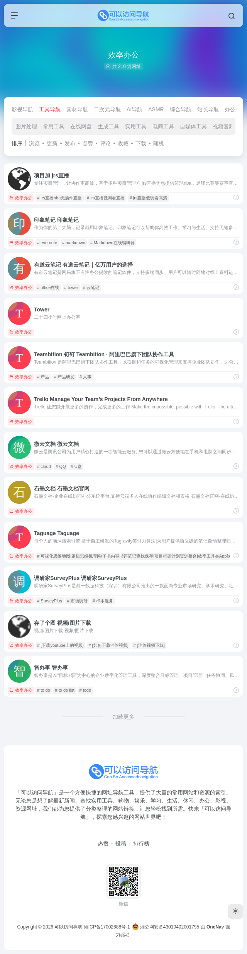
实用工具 (136, 126)
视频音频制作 (229, 126)
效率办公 (20, 198)
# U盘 (76, 466)
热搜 (103, 843)
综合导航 (180, 109)
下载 (140, 143)
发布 (69, 143)
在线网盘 (81, 126)
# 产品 (43, 376)
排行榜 (141, 843)
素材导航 (77, 109)
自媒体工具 (193, 126)
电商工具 (163, 126)
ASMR (156, 109)
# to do (43, 690)
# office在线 (48, 287)
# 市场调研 (77, 601)
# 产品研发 (64, 376)
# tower (71, 287)
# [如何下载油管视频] (108, 645)
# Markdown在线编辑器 (112, 242)
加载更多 (123, 717)
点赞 (87, 143)
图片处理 (26, 126)
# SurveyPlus (49, 601)
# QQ (61, 466)
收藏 (123, 143)
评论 (105, 143)
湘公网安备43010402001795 (165, 927)
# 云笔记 (91, 287)
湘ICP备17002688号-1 (107, 927)
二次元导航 (107, 109)
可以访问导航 (68, 927)
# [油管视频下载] (148, 645)
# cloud (44, 466)
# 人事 (85, 376)
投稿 (120, 843)
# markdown (73, 242)
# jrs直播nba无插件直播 (59, 198)
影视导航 (22, 109)
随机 (158, 143)
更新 (52, 143)
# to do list (64, 690)
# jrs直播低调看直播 (106, 198)
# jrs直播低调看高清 (148, 198)
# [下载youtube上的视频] (60, 645)
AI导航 (134, 109)
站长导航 (208, 109)
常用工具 (53, 126)
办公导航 (235, 109)
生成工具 (108, 126)
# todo (85, 690)
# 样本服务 (103, 601)
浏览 (34, 143)
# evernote (47, 242)
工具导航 (50, 109)
